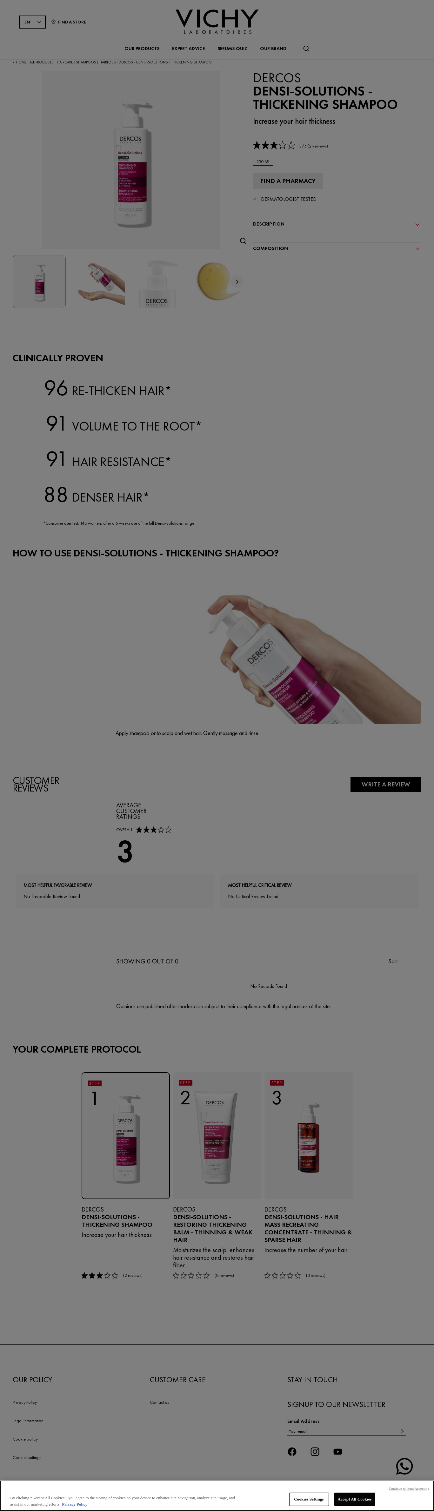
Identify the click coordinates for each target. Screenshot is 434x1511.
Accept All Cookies (355, 1499)
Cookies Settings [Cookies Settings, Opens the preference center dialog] (309, 1499)
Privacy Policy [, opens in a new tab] (74, 1504)
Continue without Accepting (409, 1489)
